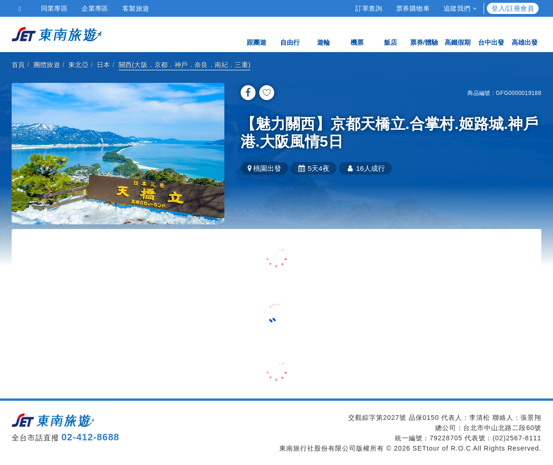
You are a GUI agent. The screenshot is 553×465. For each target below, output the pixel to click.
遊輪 (323, 33)
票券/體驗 (424, 33)
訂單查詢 (368, 8)
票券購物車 (413, 8)
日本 (103, 64)
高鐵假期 (458, 33)
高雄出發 (525, 33)
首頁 (18, 64)
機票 (357, 33)
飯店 (390, 33)
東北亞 (78, 64)
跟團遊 (256, 33)
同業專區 (54, 8)
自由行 (290, 33)
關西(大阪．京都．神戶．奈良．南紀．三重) (185, 64)
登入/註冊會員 (513, 8)
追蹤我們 (460, 8)
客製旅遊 (135, 8)
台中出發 (491, 33)
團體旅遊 (47, 64)
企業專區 (94, 8)
